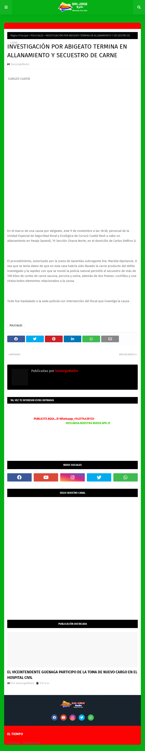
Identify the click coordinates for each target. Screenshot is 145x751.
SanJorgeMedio (20, 64)
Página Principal (19, 35)
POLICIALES (37, 35)
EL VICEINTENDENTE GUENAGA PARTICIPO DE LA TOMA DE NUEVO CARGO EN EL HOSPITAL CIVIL (72, 675)
